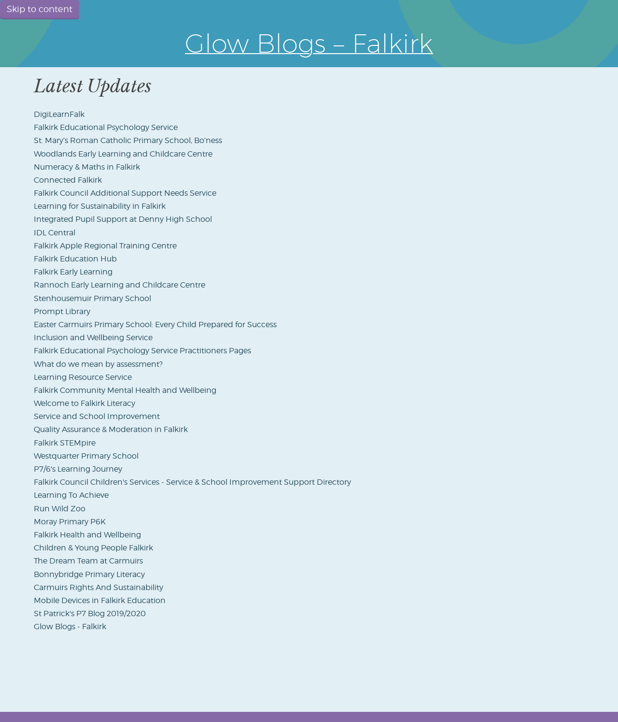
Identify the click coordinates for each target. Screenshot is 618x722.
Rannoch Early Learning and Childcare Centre (119, 284)
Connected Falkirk (68, 180)
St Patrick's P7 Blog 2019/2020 (90, 613)
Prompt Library (62, 311)
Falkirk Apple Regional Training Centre (105, 245)
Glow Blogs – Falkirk (309, 43)
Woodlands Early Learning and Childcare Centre (123, 154)
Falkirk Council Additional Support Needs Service (125, 193)
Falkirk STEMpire (65, 443)
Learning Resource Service (83, 377)
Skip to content (39, 9)
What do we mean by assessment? (98, 364)
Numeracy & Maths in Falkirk (87, 167)
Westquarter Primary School (86, 456)
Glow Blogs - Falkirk (70, 626)
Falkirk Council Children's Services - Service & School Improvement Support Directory (192, 482)
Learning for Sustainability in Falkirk (100, 206)
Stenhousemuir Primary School (92, 298)
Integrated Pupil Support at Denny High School (123, 219)
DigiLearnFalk (59, 114)
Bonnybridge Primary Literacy (89, 574)
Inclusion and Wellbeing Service (93, 337)
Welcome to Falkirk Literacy (84, 403)
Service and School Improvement (97, 416)
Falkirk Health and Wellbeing (87, 534)
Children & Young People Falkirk (93, 547)
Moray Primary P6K (70, 521)
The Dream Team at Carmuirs (88, 560)
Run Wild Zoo (59, 508)
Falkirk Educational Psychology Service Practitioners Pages (142, 350)
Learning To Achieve (71, 495)
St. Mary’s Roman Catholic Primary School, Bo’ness (128, 140)
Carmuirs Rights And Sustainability (98, 587)
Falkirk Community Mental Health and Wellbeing (125, 390)
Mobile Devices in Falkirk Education (100, 600)
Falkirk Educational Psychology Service (106, 127)
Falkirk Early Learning (73, 271)
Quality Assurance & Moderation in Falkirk (111, 429)
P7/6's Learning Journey (78, 469)
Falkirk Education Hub (75, 258)
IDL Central (54, 232)
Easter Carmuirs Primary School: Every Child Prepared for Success (155, 324)
